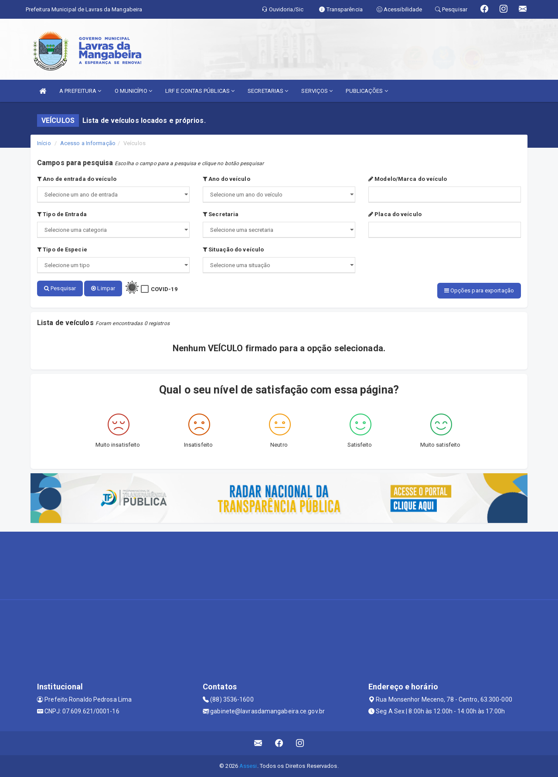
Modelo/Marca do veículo (407, 179)
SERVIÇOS (317, 91)
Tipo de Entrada (62, 214)
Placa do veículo (395, 214)
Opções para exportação (479, 290)
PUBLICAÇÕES (367, 91)
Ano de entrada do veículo (76, 179)
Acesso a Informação (88, 143)
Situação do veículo (233, 249)
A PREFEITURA (80, 91)
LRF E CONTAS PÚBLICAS (200, 91)
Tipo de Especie (62, 249)
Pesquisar (60, 288)
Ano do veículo (226, 179)
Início (44, 143)
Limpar (103, 288)
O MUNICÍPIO (133, 91)
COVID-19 (164, 289)
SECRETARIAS (268, 91)
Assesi (248, 766)
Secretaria (220, 214)
